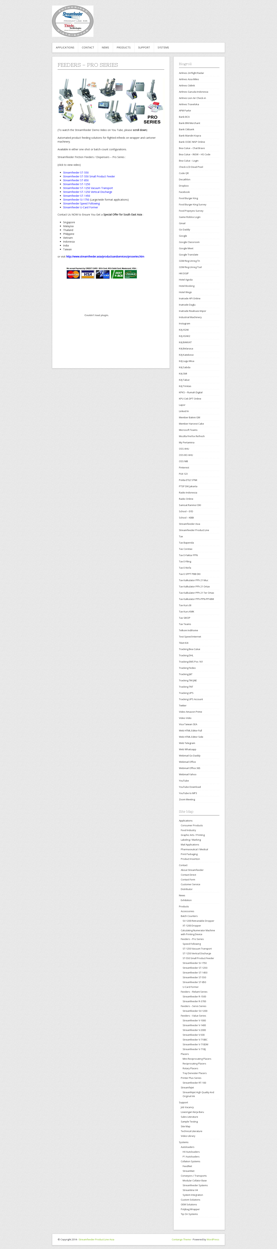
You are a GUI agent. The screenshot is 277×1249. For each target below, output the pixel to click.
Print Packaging (189, 854)
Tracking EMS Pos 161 (191, 661)
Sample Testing (189, 1121)
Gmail (182, 223)
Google (183, 235)
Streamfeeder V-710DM (195, 1044)
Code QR (184, 173)
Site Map (185, 1126)
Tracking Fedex (187, 668)
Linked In (184, 411)
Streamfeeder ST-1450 (195, 972)
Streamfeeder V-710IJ (194, 1049)
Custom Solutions (190, 1199)
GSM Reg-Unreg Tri (189, 260)
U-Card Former (191, 987)
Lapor (182, 405)
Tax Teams (185, 624)
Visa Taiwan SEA (188, 724)
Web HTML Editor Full (190, 730)
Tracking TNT (186, 686)
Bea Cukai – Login (188, 160)
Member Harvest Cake (191, 423)
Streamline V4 (190, 1190)
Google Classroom (189, 242)
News (105, 47)
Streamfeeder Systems (195, 1185)
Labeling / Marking (191, 839)
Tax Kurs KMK (186, 611)
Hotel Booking (186, 286)
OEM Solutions (189, 1204)
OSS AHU (184, 448)
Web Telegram (187, 743)
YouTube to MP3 (188, 793)
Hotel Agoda (186, 279)
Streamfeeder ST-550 (194, 977)
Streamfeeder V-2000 (194, 1030)
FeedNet (187, 1166)
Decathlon (184, 179)
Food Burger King (188, 198)
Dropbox (184, 185)
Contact (88, 47)
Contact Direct (188, 874)
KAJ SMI (183, 373)
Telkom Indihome (188, 630)
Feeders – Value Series (193, 1015)
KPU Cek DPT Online (190, 398)
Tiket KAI (183, 642)
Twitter (183, 705)
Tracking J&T (185, 674)
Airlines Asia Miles (189, 79)
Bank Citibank (186, 129)
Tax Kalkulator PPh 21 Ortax (194, 586)
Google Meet (186, 248)
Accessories (187, 911)
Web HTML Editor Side (191, 736)
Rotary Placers (190, 1068)
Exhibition (186, 900)
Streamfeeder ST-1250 (195, 967)
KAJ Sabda (184, 367)
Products (124, 47)
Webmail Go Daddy (189, 755)
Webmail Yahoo (187, 774)
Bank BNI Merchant (189, 123)
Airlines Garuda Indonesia (193, 91)
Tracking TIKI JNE (188, 680)
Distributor (187, 889)
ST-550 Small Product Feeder (198, 958)
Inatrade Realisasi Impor (192, 311)
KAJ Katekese (186, 354)
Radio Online (186, 498)
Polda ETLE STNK (188, 480)
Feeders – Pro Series (192, 939)
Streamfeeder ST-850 (194, 982)
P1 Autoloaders (191, 1156)
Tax (181, 536)
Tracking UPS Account (191, 699)
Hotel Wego (185, 292)
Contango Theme (181, 1239)
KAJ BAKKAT (185, 342)
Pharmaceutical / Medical (194, 849)
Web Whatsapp (187, 749)
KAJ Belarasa (186, 348)
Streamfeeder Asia (189, 523)
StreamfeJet (187, 1087)
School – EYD (186, 511)
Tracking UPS (186, 693)
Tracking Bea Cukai (189, 649)
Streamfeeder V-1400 (194, 1025)
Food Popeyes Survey (191, 210)
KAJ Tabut (184, 379)
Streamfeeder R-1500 (194, 996)
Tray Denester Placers (195, 1073)
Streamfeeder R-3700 (194, 1001)
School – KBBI (186, 517)
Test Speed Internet (190, 636)
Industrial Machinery (190, 317)
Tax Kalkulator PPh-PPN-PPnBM (196, 599)
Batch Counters (189, 916)
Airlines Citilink (187, 85)
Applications (65, 47)
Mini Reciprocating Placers (197, 1058)
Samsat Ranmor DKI (190, 505)
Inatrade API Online (189, 298)
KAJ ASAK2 (184, 336)
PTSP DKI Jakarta (188, 486)
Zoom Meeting (187, 799)
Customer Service (190, 884)
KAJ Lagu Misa (186, 361)
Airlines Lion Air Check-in (192, 98)
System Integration (193, 1195)
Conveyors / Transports (194, 1175)
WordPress (213, 1239)
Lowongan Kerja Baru (192, 1112)
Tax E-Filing (185, 561)
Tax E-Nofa (185, 567)
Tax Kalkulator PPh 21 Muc (193, 580)
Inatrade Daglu (187, 304)
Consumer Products (192, 825)
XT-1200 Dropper (192, 925)
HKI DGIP (184, 273)
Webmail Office (187, 761)
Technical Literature (191, 1131)
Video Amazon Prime (190, 711)
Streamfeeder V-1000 (194, 1020)
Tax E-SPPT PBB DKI (189, 574)
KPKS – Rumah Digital (191, 392)
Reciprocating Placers (194, 1063)
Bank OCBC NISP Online (192, 141)
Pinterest (184, 467)
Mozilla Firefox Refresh (192, 436)
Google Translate (188, 254)
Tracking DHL (186, 655)
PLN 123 (183, 473)
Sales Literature (189, 1116)
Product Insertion (190, 859)
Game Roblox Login (189, 217)
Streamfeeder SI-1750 (195, 963)
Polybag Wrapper (190, 1209)
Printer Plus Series (191, 1078)
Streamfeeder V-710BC (195, 1039)
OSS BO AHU (186, 455)
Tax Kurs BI (185, 605)
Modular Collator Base (195, 1180)
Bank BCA (184, 116)
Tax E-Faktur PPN (188, 555)
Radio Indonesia (188, 492)
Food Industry (188, 830)
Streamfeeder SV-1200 (195, 1010)
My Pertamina (186, 442)
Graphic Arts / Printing (193, 835)
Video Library (188, 1136)
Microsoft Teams (188, 430)
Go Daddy (184, 229)
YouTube (184, 780)
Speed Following (192, 943)
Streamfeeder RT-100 (194, 1082)
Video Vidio (185, 718)
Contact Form (188, 879)
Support (144, 47)
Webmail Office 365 (189, 768)
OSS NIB (183, 461)
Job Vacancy (187, 1107)
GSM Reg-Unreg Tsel (190, 267)
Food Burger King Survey (192, 204)
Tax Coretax (185, 549)
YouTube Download (190, 787)
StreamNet (188, 1171)
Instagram (184, 323)
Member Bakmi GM (189, 417)
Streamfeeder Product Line (194, 530)
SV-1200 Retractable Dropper (198, 920)
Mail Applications (190, 844)
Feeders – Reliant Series (194, 991)
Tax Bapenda (186, 542)
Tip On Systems (189, 1214)
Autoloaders (187, 1147)
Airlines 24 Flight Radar (191, 73)
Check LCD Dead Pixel (191, 167)
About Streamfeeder (192, 870)
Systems (163, 47)
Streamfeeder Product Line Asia (96, 1239)
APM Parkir (185, 110)
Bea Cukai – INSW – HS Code (194, 154)
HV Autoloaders (191, 1151)
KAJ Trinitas (185, 386)
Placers (185, 1054)
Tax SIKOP (184, 617)
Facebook (184, 192)
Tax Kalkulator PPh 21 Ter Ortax (196, 592)
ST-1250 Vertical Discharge (197, 953)
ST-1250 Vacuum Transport (197, 948)
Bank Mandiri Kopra (190, 135)
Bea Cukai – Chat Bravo (192, 148)
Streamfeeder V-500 (194, 1034)
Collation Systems (190, 1161)
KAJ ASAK (184, 329)
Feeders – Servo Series (193, 1006)
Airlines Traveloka (189, 104)
